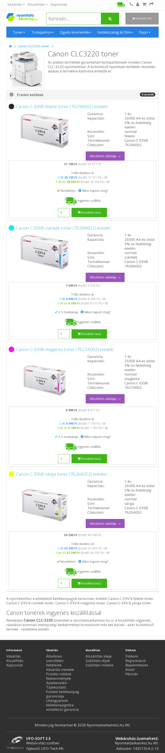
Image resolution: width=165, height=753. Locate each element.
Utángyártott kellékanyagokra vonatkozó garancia (62, 705)
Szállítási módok (99, 665)
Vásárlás (16, 4)
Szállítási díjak (98, 660)
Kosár (130, 669)
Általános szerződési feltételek (55, 660)
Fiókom (131, 656)
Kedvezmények (58, 678)
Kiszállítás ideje (99, 656)
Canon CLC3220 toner (34, 46)
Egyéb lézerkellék (75, 32)
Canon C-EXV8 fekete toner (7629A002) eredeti (62, 106)
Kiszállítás (38, 4)
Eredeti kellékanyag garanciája (62, 694)
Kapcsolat (59, 4)
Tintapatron (42, 32)
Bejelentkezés (136, 665)
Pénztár (131, 673)
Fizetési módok (58, 673)
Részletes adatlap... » (105, 156)
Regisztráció (135, 660)
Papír (144, 32)
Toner (19, 32)
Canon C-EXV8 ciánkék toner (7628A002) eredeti (63, 228)
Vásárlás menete (60, 669)
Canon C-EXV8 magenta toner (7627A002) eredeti (65, 349)
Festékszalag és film (115, 32)
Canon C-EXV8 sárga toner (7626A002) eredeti (61, 474)
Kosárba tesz (89, 212)
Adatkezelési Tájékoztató (56, 685)
